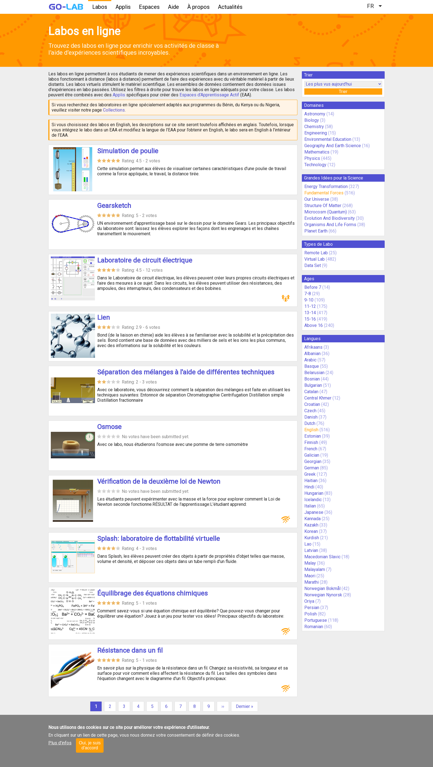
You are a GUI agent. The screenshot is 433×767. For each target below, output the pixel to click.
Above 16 (313, 325)
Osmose (109, 427)
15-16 (310, 319)
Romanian (313, 626)
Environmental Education (327, 139)
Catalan (311, 391)
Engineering (315, 133)
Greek (310, 474)
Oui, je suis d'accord (90, 745)
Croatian (312, 404)
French (310, 448)
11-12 (310, 306)
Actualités (230, 7)
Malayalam (314, 569)
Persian (311, 607)
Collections (114, 110)
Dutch (309, 423)
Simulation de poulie (127, 151)
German (311, 467)
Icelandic (313, 499)
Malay (310, 563)
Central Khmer (317, 398)
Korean (311, 531)
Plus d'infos (60, 742)
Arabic (310, 360)
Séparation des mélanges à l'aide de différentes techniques (185, 372)
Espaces (149, 7)
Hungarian (313, 493)
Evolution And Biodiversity (329, 218)
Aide (173, 7)
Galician (311, 455)
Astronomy (314, 114)
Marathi (311, 582)
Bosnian (312, 379)
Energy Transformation (326, 186)
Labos (99, 7)
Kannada (312, 518)
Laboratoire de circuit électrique (144, 260)
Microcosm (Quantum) (325, 212)
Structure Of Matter (322, 205)
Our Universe (316, 199)
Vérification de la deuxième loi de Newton (158, 481)
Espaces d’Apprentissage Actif (209, 94)
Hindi (309, 487)
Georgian (312, 461)
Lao (307, 544)
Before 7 (312, 287)
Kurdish (311, 537)
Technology (315, 164)
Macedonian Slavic (322, 556)
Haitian (311, 480)
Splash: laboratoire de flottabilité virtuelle (158, 539)
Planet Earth (316, 231)
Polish (310, 614)
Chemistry (314, 126)
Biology (311, 120)
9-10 (308, 300)
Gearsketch (114, 206)
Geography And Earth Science (332, 145)
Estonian (312, 436)
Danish (311, 417)
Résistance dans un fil (130, 650)
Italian (310, 506)
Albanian (312, 353)
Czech (310, 410)
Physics (312, 158)
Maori (309, 575)
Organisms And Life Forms (330, 224)
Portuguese (315, 620)
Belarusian (314, 372)
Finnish (311, 442)
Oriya (309, 601)
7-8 (307, 293)
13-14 (310, 312)
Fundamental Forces (324, 192)
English (311, 429)
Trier (343, 91)
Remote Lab (316, 252)
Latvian (311, 550)
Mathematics (316, 152)
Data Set (312, 265)
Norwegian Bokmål (322, 588)
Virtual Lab (314, 259)
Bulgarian (313, 385)
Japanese (313, 512)
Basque (311, 366)
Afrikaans (313, 347)
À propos (198, 7)
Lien (103, 317)
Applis (123, 7)
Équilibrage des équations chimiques (152, 593)
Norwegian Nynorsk (323, 594)
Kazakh (311, 525)
